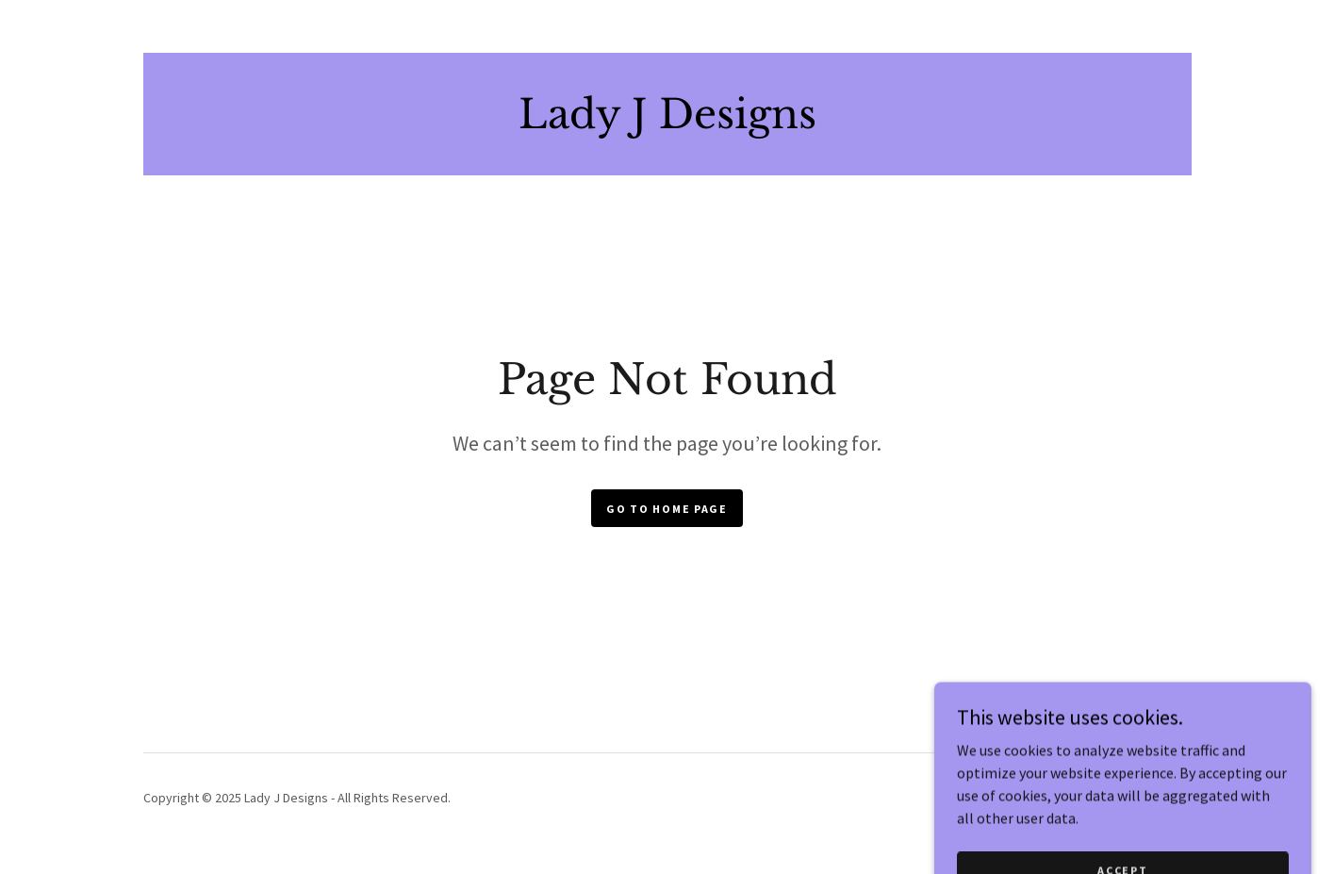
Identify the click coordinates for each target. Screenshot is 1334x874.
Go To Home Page (667, 509)
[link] (667, 122)
